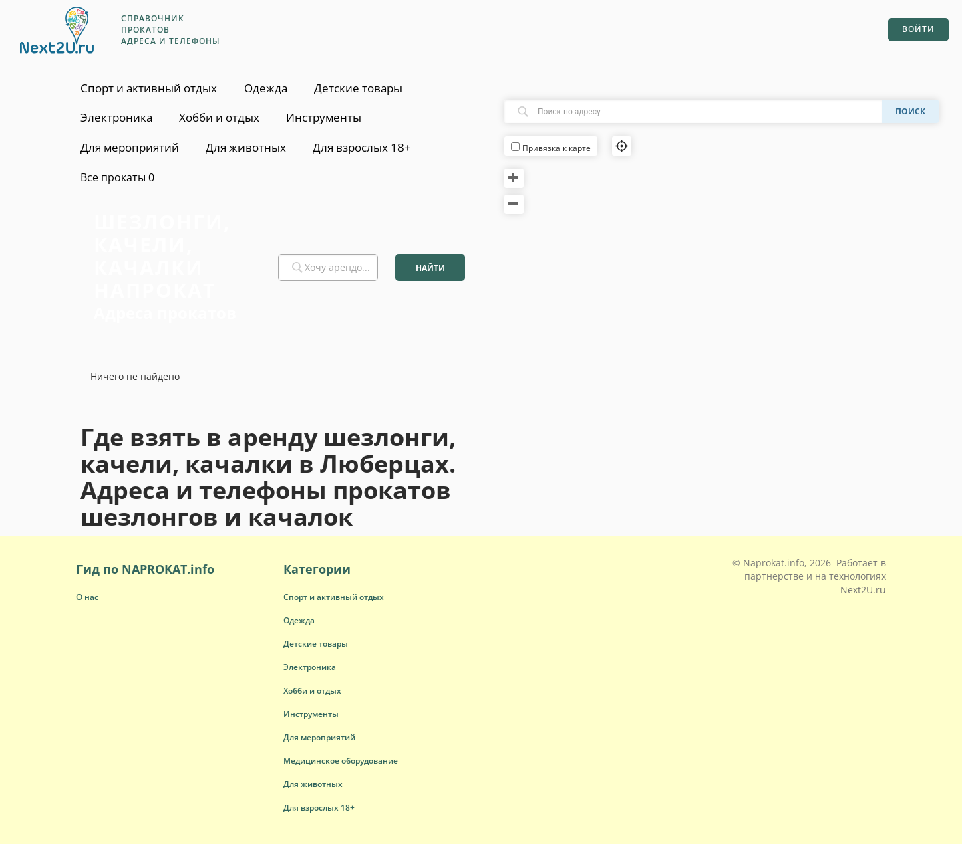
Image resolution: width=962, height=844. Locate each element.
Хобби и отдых (219, 117)
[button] (333, 597)
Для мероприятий (129, 147)
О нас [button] (87, 597)
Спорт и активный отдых (148, 88)
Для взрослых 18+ (362, 147)
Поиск (910, 111)
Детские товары (358, 88)
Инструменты (323, 117)
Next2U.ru (863, 589)
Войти (918, 29)
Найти (430, 268)
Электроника (116, 117)
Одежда (265, 88)
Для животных (246, 147)
